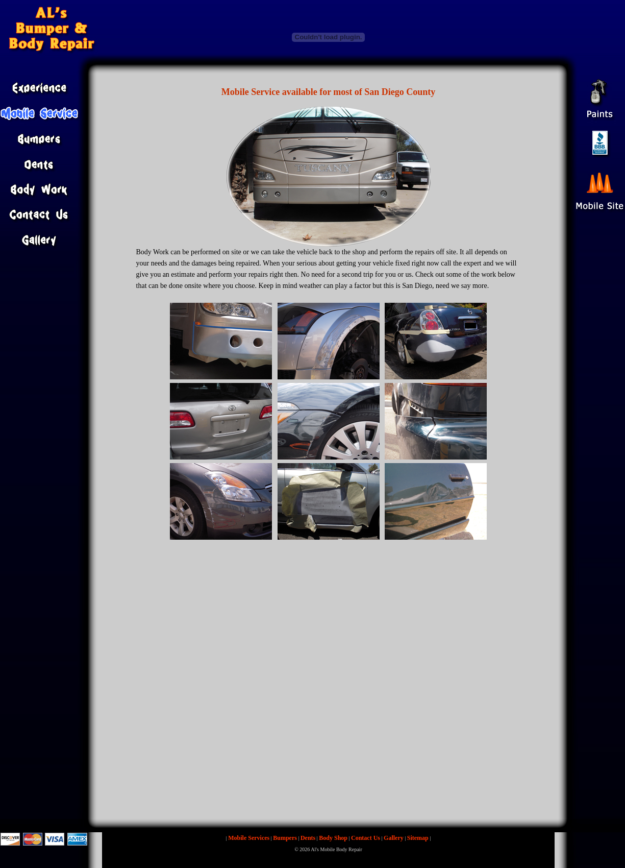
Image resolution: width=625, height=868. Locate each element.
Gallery (394, 837)
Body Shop (333, 837)
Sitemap (418, 837)
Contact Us (365, 837)
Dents (308, 837)
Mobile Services (248, 837)
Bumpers (285, 837)
